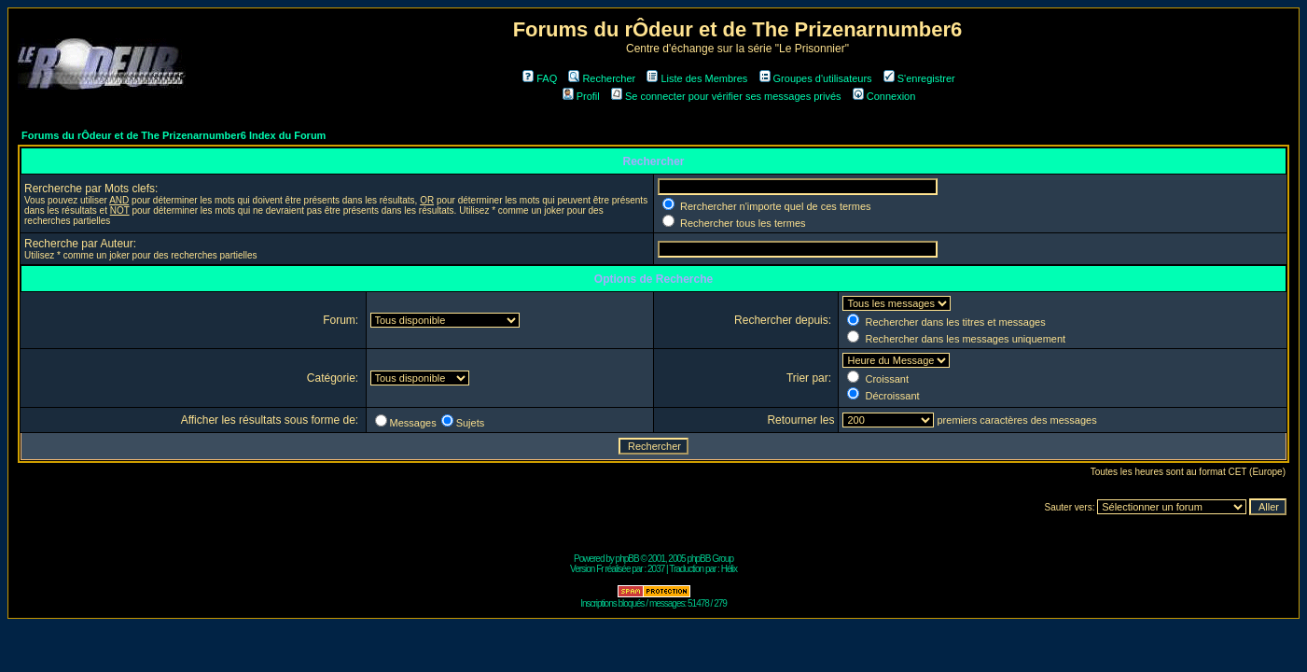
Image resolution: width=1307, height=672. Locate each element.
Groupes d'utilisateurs (815, 78)
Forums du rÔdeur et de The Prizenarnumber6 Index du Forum (173, 135)
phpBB (627, 558)
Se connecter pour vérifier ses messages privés (726, 96)
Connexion (884, 96)
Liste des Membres (697, 78)
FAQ (539, 78)
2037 (655, 569)
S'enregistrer (919, 78)
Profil (581, 96)
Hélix (729, 569)
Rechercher (601, 78)
